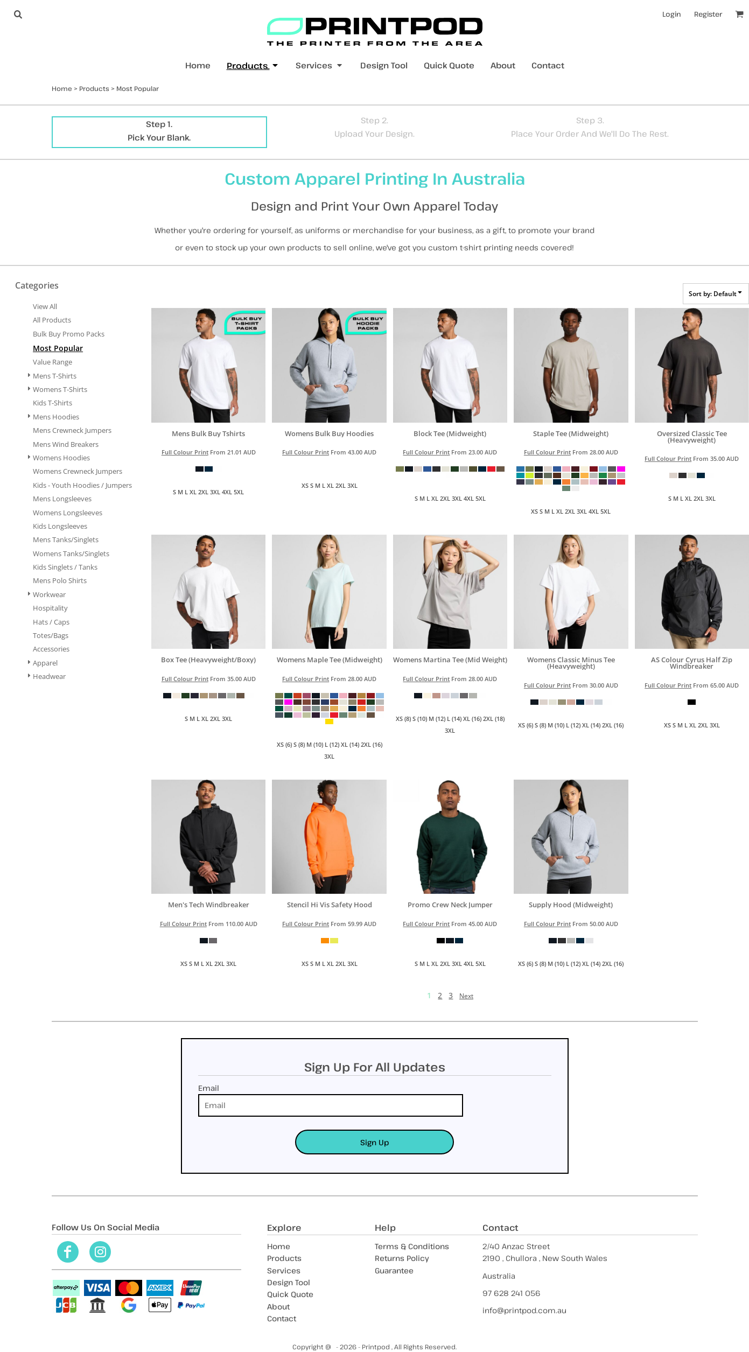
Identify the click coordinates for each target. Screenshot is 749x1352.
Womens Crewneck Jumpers (77, 471)
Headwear (49, 676)
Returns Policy (402, 1258)
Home (62, 88)
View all (45, 306)
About (278, 1306)
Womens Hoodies (61, 458)
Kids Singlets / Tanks (65, 567)
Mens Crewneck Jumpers (72, 430)
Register (708, 14)
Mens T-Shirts (54, 376)
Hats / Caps (51, 622)
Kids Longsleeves (60, 526)
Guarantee (394, 1270)
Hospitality (50, 608)
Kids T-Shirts (52, 403)
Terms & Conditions (412, 1246)
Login (671, 14)
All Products (52, 320)
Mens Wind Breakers (66, 444)
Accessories (51, 649)
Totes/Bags (50, 635)
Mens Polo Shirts (60, 580)
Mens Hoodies (56, 417)
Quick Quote (290, 1294)
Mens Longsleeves (62, 498)
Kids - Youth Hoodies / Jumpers (82, 485)
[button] (17, 14)
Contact (281, 1318)
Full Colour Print (185, 452)
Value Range (52, 362)
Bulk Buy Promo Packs (68, 334)
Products (94, 88)
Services (283, 1270)
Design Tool (288, 1282)
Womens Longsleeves (67, 512)
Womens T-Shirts (60, 389)
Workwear (49, 594)
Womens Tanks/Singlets (71, 553)
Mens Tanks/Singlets (66, 539)
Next (466, 995)
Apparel (45, 663)
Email (208, 1088)
